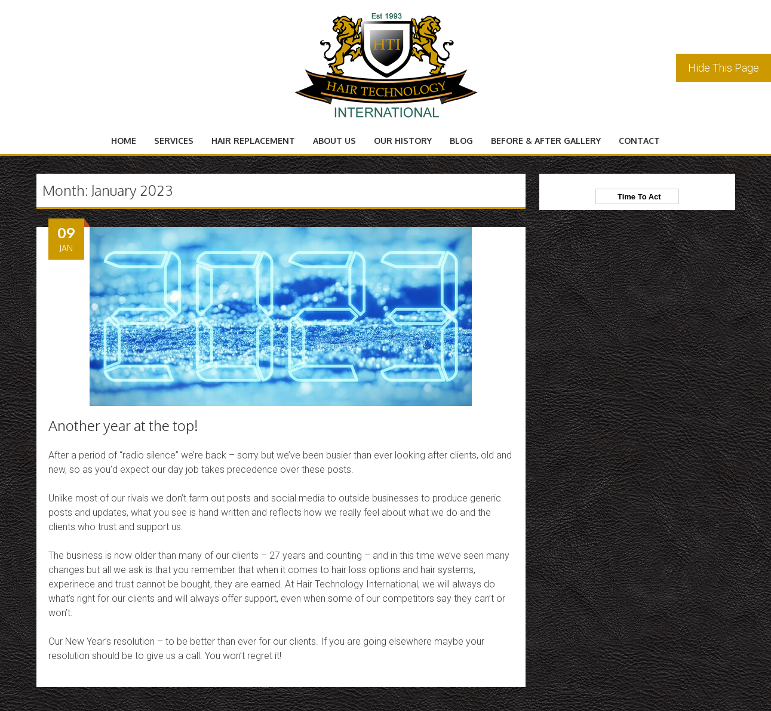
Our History (403, 141)
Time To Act (637, 196)
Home (123, 141)
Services (173, 141)
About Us (334, 141)
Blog (461, 141)
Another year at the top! (123, 425)
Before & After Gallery (546, 141)
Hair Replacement (253, 141)
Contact (639, 141)
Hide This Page (723, 67)
